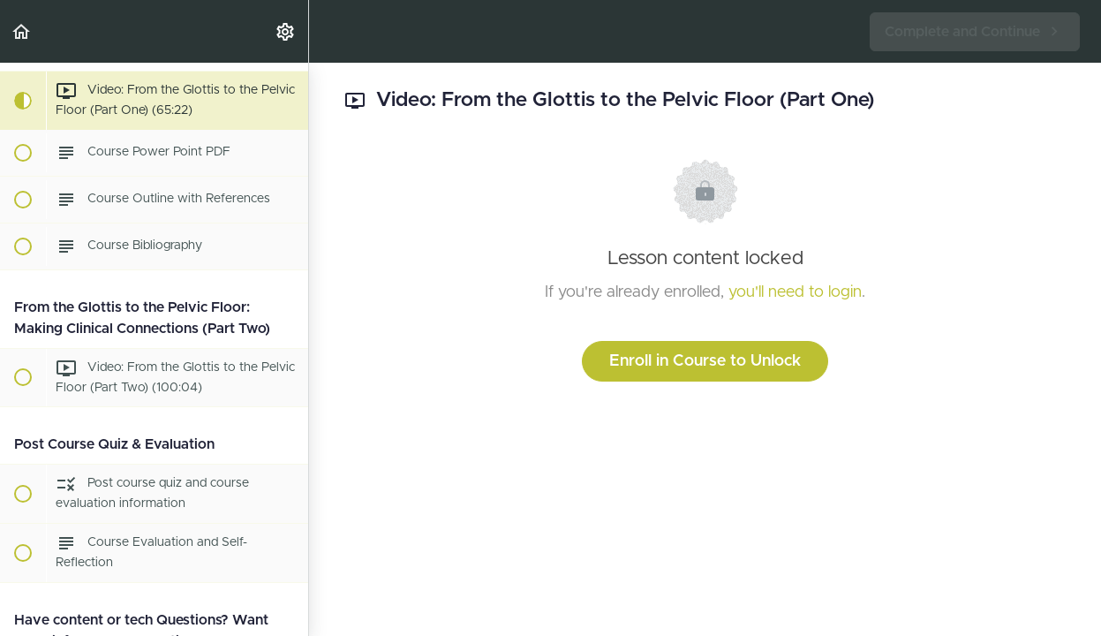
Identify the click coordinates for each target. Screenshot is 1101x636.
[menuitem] (286, 31)
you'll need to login (795, 292)
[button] (22, 31)
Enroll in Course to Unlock (705, 361)
